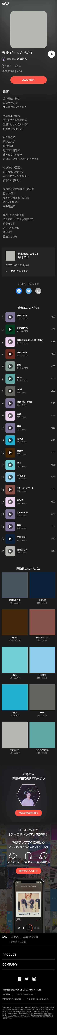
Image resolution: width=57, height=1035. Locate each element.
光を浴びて (14, 750)
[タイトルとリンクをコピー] (38, 291)
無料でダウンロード (28, 871)
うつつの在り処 (42, 750)
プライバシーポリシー (24, 995)
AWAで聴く (28, 80)
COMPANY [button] (9, 964)
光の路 (14, 638)
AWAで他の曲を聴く (28, 813)
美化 (15, 675)
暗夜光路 (42, 600)
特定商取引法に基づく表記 (37, 999)
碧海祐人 (22, 59)
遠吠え (14, 713)
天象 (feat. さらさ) (28, 253)
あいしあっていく (42, 638)
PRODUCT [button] (9, 954)
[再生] (51, 54)
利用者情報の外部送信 (11, 999)
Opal (42, 713)
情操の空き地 (14, 600)
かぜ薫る (42, 675)
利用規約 (6, 995)
